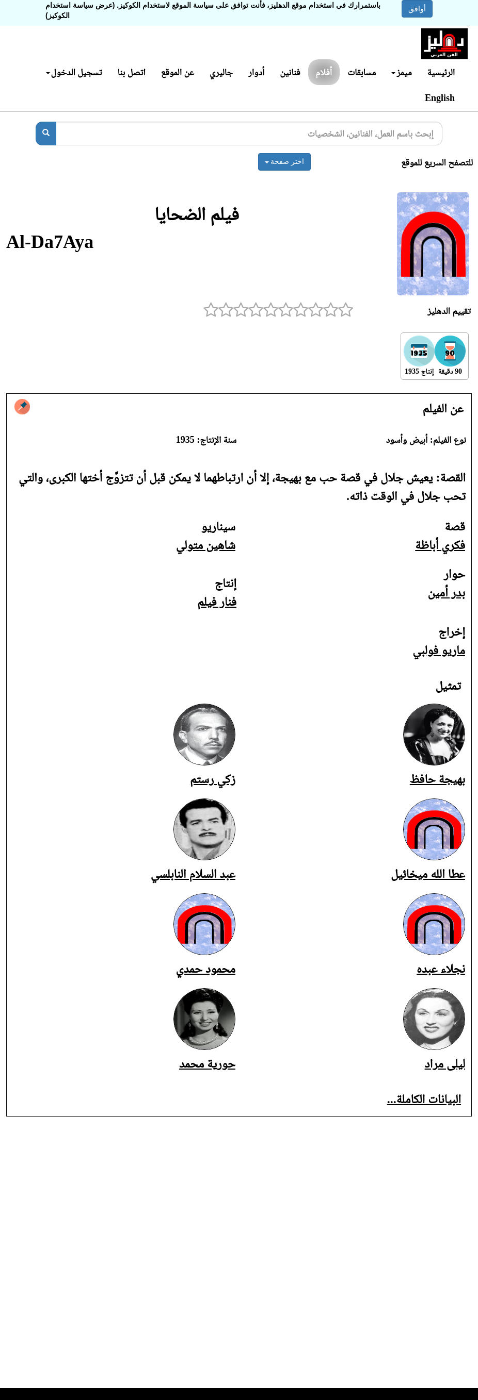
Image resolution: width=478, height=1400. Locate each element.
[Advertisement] (239, 1258)
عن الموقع (177, 72)
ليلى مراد (445, 1063)
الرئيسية (441, 72)
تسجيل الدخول (74, 72)
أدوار (256, 72)
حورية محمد (207, 1063)
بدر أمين (446, 592)
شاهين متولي (205, 545)
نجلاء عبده (441, 968)
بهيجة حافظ (437, 779)
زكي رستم (212, 779)
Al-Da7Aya (49, 241)
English (440, 98)
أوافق (417, 9)
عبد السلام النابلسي (193, 873)
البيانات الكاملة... (424, 1099)
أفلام (324, 72)
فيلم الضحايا (196, 214)
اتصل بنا (131, 72)
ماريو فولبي (438, 650)
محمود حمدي (205, 968)
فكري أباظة (440, 545)
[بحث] (46, 133)
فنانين (290, 72)
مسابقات (361, 72)
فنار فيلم (216, 601)
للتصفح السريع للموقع (437, 162)
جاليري (221, 72)
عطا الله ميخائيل (428, 873)
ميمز (401, 72)
